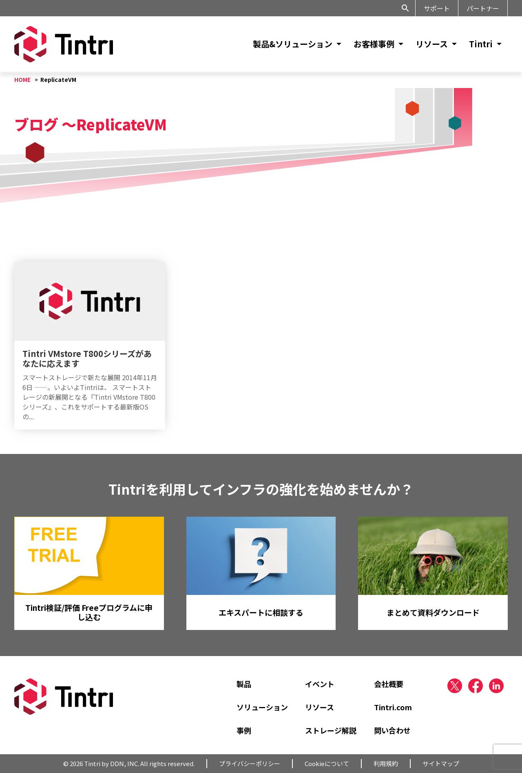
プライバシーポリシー (249, 763)
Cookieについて (327, 763)
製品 (244, 683)
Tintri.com (393, 707)
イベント (319, 683)
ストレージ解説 (330, 730)
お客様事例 (374, 44)
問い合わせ (392, 730)
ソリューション (262, 707)
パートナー (483, 8)
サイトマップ (440, 763)
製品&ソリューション (292, 44)
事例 (244, 730)
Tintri (481, 44)
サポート (437, 8)
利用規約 (386, 763)
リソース (432, 44)
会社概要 (388, 683)
